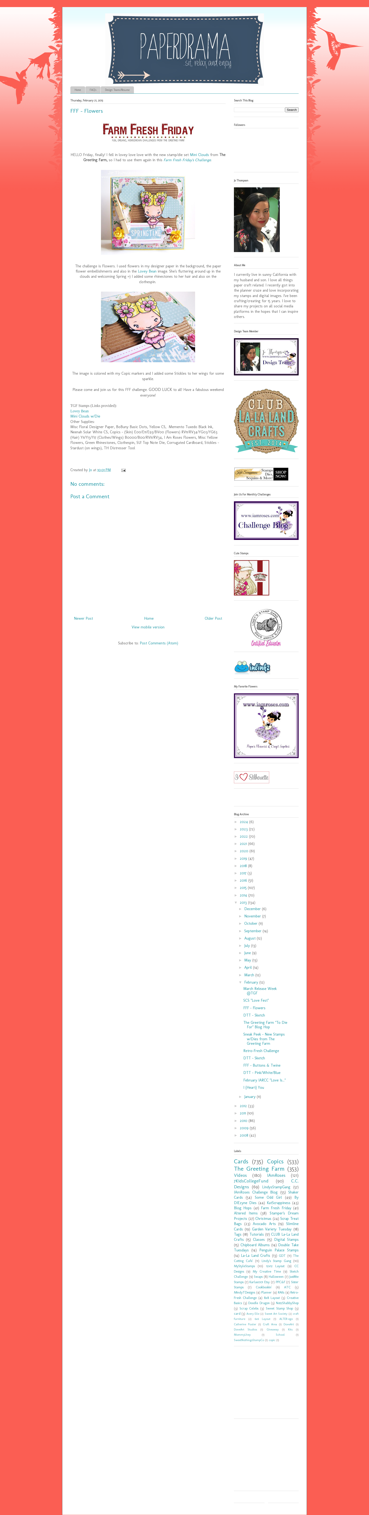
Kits (290, 1329)
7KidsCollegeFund (251, 1181)
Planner (266, 1292)
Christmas (263, 1218)
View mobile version (148, 627)
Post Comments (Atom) (159, 643)
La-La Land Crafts (255, 1255)
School (280, 1334)
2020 (244, 851)
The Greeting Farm (259, 1168)
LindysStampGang (276, 1187)
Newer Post (83, 618)
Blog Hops (243, 1208)
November (253, 916)
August (250, 938)
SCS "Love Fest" (256, 1000)
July (247, 945)
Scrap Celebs (249, 1308)
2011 (243, 1113)
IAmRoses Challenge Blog (256, 1192)
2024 (244, 822)
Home (78, 90)
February (251, 982)
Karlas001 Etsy (259, 1282)
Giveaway (273, 1329)
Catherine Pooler (245, 1324)
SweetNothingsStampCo (249, 1340)
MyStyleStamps (244, 1266)
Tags (237, 1234)
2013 (244, 902)
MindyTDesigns (244, 1292)
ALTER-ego (286, 1319)
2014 (244, 895)
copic (272, 1340)
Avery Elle (252, 1313)
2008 (244, 1135)
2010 (244, 1120)
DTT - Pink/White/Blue (262, 1072)
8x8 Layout (272, 1298)
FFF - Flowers (254, 1008)
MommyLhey (242, 1334)
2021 (244, 843)
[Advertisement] (263, 1383)
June (248, 953)
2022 (244, 836)
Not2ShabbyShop (287, 1303)
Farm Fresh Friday (276, 1208)
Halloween (276, 1276)
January (250, 1096)
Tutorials (256, 1234)
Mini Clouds (199, 155)
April (248, 967)
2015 (244, 887)
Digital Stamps (286, 1239)
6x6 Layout (262, 1319)
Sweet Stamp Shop (279, 1308)
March (249, 975)
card (237, 1313)
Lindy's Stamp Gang (276, 1261)
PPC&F (280, 1282)
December (253, 909)
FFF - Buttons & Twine (262, 1065)
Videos (240, 1175)
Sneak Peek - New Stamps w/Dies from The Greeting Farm (264, 1038)
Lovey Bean (147, 271)
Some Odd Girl (268, 1197)
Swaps (258, 1276)
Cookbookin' (264, 1287)
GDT (282, 1256)
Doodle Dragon (259, 1303)
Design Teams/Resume (117, 90)
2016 (244, 880)
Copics (275, 1161)
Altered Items (246, 1213)
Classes (259, 1239)
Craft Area (270, 1324)
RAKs (281, 1292)
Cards (241, 1161)
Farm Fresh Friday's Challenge (187, 160)
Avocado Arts (264, 1224)
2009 (245, 1128)
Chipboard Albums (255, 1245)
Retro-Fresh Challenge (261, 1051)
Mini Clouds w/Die (85, 416)
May (248, 960)
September (253, 931)
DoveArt (289, 1324)
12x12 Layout (275, 1266)
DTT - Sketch (254, 1015)
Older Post (213, 618)
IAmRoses (276, 1175)
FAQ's (93, 90)
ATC (287, 1287)
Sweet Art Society (276, 1313)
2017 (244, 873)
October (251, 923)
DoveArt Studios (245, 1329)
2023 (244, 829)
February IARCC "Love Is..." (264, 1080)
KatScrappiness (278, 1203)
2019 (244, 858)
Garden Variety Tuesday (272, 1229)
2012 (244, 1106)
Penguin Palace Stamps (279, 1250)
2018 (244, 866)
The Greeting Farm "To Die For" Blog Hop (265, 1024)
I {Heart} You (253, 1087)
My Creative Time (267, 1271)
